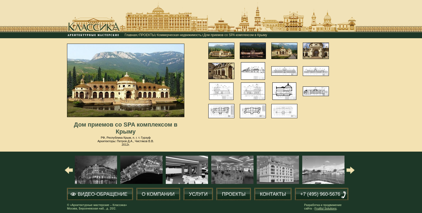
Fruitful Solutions (326, 208)
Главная (131, 35)
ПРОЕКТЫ (147, 35)
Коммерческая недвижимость (179, 35)
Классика (94, 26)
